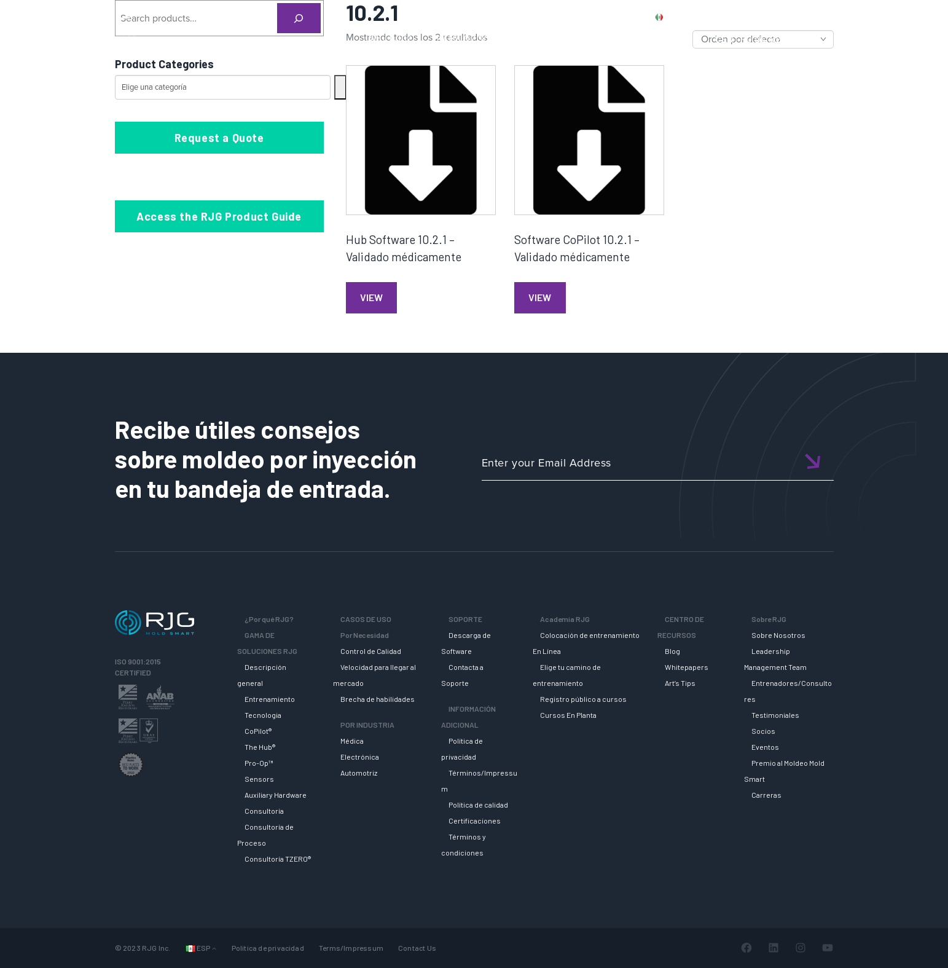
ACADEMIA (668, 38)
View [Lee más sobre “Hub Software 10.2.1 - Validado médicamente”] (371, 297)
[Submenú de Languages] (214, 948)
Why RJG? (390, 38)
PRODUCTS (721, 16)
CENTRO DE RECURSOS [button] (766, 38)
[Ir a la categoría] (340, 87)
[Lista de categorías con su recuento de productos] (223, 87)
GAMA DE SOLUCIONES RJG (495, 38)
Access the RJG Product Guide (219, 216)
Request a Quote (219, 137)
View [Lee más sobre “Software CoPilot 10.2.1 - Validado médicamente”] (539, 297)
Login (852, 16)
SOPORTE (600, 38)
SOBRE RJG (866, 38)
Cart (888, 16)
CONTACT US (786, 16)
